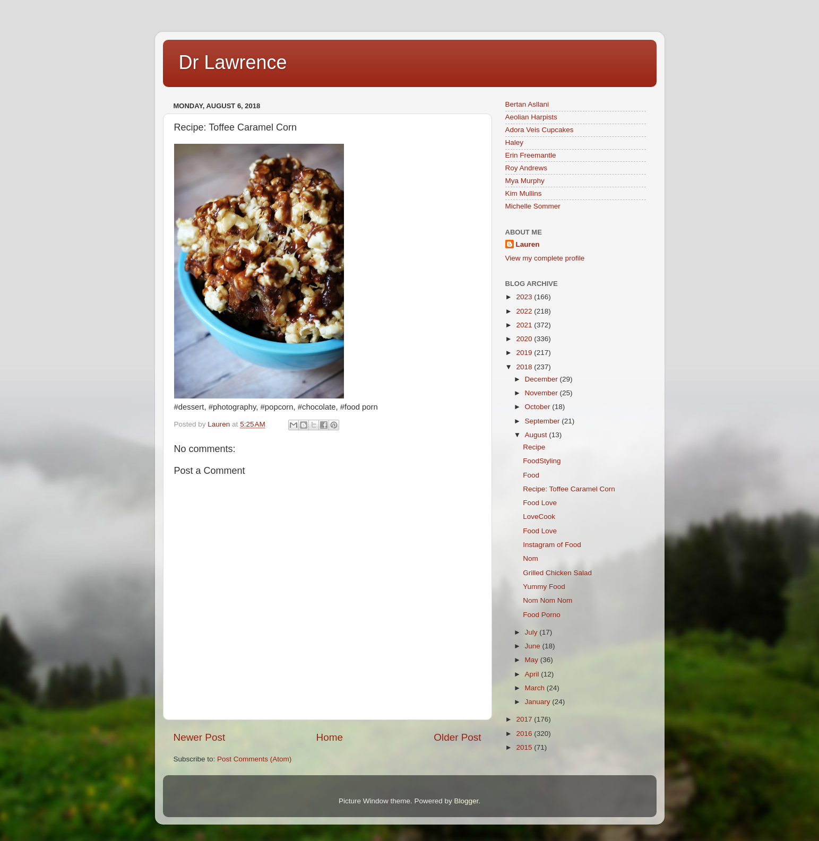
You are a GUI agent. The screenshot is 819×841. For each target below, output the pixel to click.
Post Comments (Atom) (254, 759)
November (542, 393)
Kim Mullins (523, 193)
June (533, 646)
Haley (514, 142)
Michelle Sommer (533, 206)
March (536, 688)
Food (531, 475)
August (537, 435)
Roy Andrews (526, 168)
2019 (525, 353)
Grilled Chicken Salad (557, 573)
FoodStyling (542, 461)
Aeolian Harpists (531, 117)
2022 (525, 311)
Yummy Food (544, 587)
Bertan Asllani (527, 104)
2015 (525, 747)
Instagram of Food (552, 545)
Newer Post (200, 737)
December (542, 379)
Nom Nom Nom (547, 600)
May (532, 660)
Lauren (528, 244)
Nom (530, 558)
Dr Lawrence (233, 62)
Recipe (534, 447)
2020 (525, 339)
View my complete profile (545, 258)
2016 (525, 734)
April (533, 674)
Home (329, 737)
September (543, 421)
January (539, 702)
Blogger (466, 801)
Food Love (540, 503)
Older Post (457, 737)
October (539, 407)
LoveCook (539, 517)
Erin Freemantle (530, 155)
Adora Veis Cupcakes (539, 130)
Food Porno (542, 615)
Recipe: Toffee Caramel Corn (569, 489)
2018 (525, 367)
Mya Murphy (525, 181)
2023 (525, 297)
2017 (525, 719)
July (532, 632)
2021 (525, 325)
